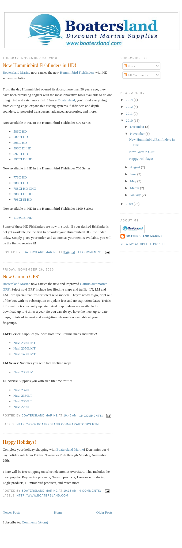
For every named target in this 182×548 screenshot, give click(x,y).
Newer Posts (11, 512)
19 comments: (91, 415)
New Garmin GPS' (21, 276)
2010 (130, 120)
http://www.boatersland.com (42, 495)
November (138, 134)
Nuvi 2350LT (22, 401)
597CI (20, 154)
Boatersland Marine (16, 284)
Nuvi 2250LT (22, 407)
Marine (17, 72)
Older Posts (104, 512)
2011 (130, 114)
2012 (130, 107)
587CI (20, 137)
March (135, 188)
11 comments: (90, 252)
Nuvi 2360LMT (24, 343)
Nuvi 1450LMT (24, 354)
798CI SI (22, 199)
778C (20, 177)
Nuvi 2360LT (22, 396)
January (136, 195)
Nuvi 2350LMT (24, 348)
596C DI (22, 148)
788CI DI (23, 194)
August (135, 167)
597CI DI (23, 159)
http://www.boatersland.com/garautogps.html (59, 424)
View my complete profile (143, 244)
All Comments (136, 75)
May (133, 181)
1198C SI (22, 218)
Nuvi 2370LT (22, 390)
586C (20, 131)
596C (20, 143)
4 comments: (90, 490)
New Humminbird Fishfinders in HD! (39, 65)
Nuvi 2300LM (23, 372)
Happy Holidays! (19, 442)
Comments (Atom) (35, 522)
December (137, 127)
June (133, 174)
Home (58, 512)
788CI (20, 183)
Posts (129, 66)
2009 (130, 204)
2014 (130, 100)
